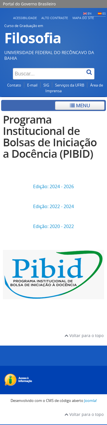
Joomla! (90, 400)
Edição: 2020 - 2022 (53, 226)
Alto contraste (54, 18)
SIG (46, 85)
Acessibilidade (25, 18)
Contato (14, 85)
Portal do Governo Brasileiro (29, 4)
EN (90, 13)
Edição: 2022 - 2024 (53, 206)
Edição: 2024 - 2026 (53, 186)
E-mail (32, 85)
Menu (80, 105)
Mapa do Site (83, 18)
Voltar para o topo (84, 335)
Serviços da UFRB (69, 85)
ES (104, 13)
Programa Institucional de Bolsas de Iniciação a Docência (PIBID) (50, 136)
